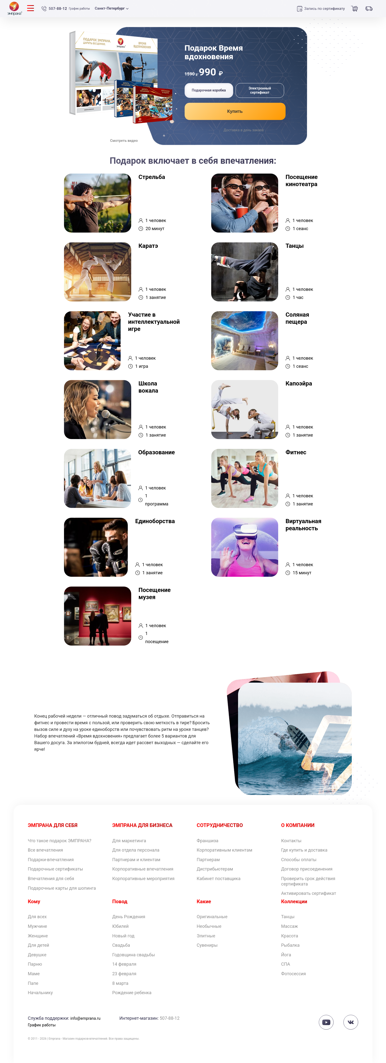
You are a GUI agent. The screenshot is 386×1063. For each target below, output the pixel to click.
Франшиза (207, 840)
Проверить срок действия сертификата (308, 881)
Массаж (289, 926)
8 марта (120, 983)
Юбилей (120, 926)
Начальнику (40, 992)
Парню (35, 964)
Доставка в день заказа (243, 130)
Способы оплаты (299, 859)
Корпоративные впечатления (142, 868)
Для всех (37, 916)
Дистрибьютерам (215, 868)
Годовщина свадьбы (133, 954)
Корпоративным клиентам (224, 850)
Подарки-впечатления (51, 859)
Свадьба (121, 945)
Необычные (209, 926)
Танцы (288, 916)
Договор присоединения (307, 868)
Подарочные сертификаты (55, 868)
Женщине (38, 935)
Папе (33, 983)
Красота (289, 935)
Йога (286, 954)
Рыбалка (290, 945)
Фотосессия (293, 973)
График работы (84, 8)
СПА (285, 964)
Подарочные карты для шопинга (62, 888)
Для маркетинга (129, 840)
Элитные (206, 935)
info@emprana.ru (87, 1018)
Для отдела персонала (136, 850)
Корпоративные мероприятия (143, 878)
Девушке (37, 954)
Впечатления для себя (51, 878)
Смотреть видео (124, 139)
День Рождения (128, 916)
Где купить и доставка (304, 850)
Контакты (291, 840)
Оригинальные (212, 916)
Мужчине (37, 926)
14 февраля (124, 964)
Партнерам (208, 859)
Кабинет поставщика (219, 878)
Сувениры (207, 945)
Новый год (123, 935)
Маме (34, 973)
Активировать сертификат (308, 893)
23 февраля (124, 973)
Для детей (38, 945)
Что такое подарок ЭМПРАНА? (59, 840)
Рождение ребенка (131, 992)
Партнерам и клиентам (136, 859)
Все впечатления (45, 850)
